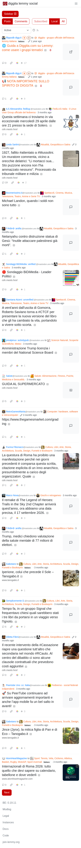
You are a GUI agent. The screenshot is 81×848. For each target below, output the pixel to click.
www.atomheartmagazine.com (17, 778)
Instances (8, 822)
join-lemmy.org (11, 842)
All (63, 21)
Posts (7, 21)
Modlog (7, 809)
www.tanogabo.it (10, 580)
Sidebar (10, 13)
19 (5, 182)
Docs (5, 829)
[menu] (76, 3)
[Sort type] (16, 30)
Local (54, 21)
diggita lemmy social (20, 3)
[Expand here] (71, 123)
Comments (21, 21)
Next (6, 792)
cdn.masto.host (9, 129)
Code (6, 835)
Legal (6, 815)
